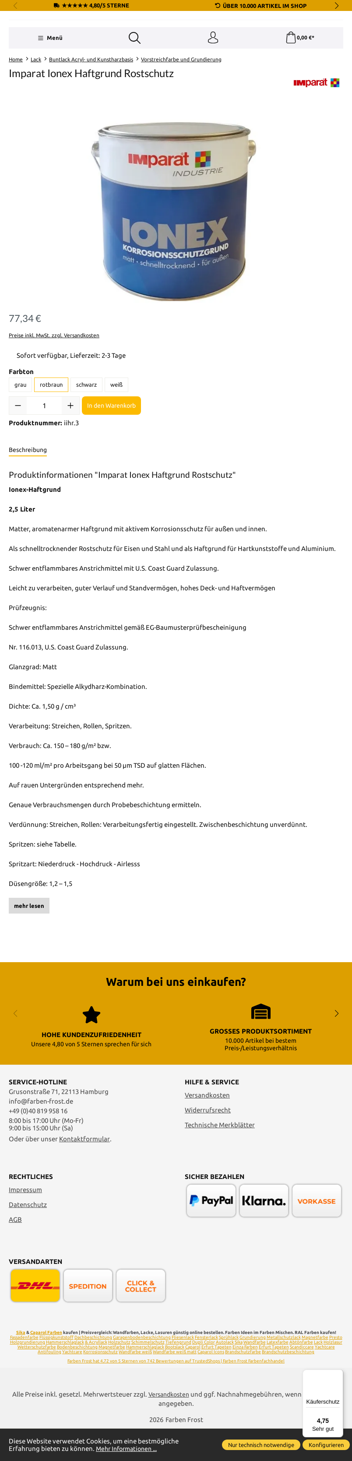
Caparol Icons (210, 1384)
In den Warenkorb (111, 462)
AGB (15, 1252)
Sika (20, 1365)
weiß (116, 442)
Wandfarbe (254, 1375)
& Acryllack (96, 1375)
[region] (176, 266)
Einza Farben (245, 1379)
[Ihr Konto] (212, 94)
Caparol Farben (46, 1365)
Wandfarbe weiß (135, 1384)
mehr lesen (29, 963)
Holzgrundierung (27, 1375)
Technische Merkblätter (220, 1157)
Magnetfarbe (112, 1379)
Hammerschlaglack (65, 1375)
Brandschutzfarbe (243, 1384)
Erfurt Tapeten (216, 1379)
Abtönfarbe (301, 1375)
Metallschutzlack (284, 1370)
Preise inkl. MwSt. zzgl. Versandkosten (54, 392)
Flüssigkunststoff (56, 1370)
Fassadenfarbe (24, 1370)
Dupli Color (203, 1375)
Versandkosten (207, 1127)
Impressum (25, 1222)
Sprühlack (229, 1370)
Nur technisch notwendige (261, 1445)
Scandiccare (302, 1379)
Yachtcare (72, 1384)
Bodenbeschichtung (77, 1379)
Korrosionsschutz (100, 1384)
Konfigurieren (326, 1445)
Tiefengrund (178, 1375)
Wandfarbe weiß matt (175, 1384)
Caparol (193, 1379)
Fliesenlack (183, 1370)
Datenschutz (28, 1237)
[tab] (28, 507)
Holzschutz (119, 1375)
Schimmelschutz (148, 1375)
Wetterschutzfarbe (37, 1379)
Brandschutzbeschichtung (288, 1384)
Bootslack (174, 1379)
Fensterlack (206, 1370)
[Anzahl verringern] (18, 462)
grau (20, 442)
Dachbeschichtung (93, 1370)
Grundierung (252, 1370)
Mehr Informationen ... (129, 1448)
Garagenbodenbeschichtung (142, 1370)
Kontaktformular (84, 1171)
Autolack (225, 1375)
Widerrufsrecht (208, 1142)
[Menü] (49, 94)
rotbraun (51, 442)
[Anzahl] (44, 462)
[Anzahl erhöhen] (70, 462)
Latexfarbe (278, 1375)
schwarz (86, 442)
